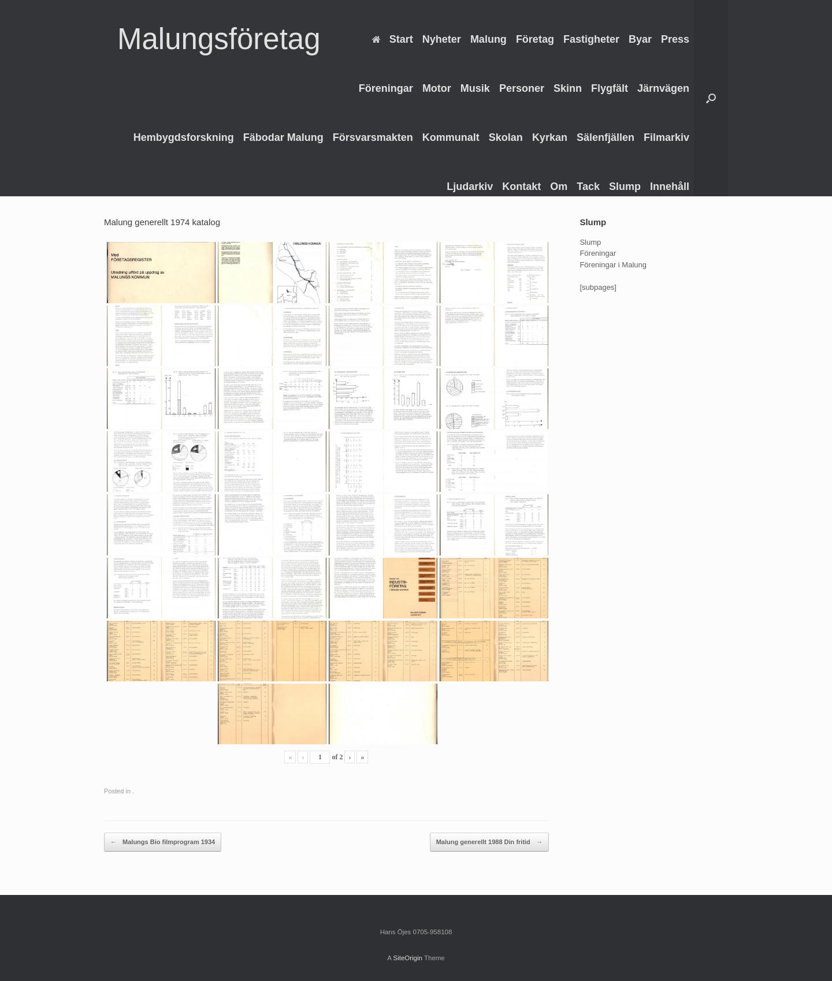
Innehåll (669, 186)
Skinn (568, 88)
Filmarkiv (666, 137)
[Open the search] (711, 98)
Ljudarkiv (470, 186)
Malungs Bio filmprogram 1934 (162, 842)
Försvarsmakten (373, 137)
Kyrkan (549, 137)
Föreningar (386, 88)
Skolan (506, 137)
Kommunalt (451, 137)
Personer (521, 88)
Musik (475, 88)
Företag (535, 39)
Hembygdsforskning (183, 137)
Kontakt (521, 186)
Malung (488, 39)
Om (558, 186)
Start (392, 39)
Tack (588, 186)
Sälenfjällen (605, 137)
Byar (640, 39)
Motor (436, 88)
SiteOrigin (407, 957)
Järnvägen (663, 88)
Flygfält (609, 88)
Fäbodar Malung (283, 137)
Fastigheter (591, 39)
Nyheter (441, 39)
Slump (625, 186)
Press (675, 39)
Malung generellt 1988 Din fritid (489, 842)
